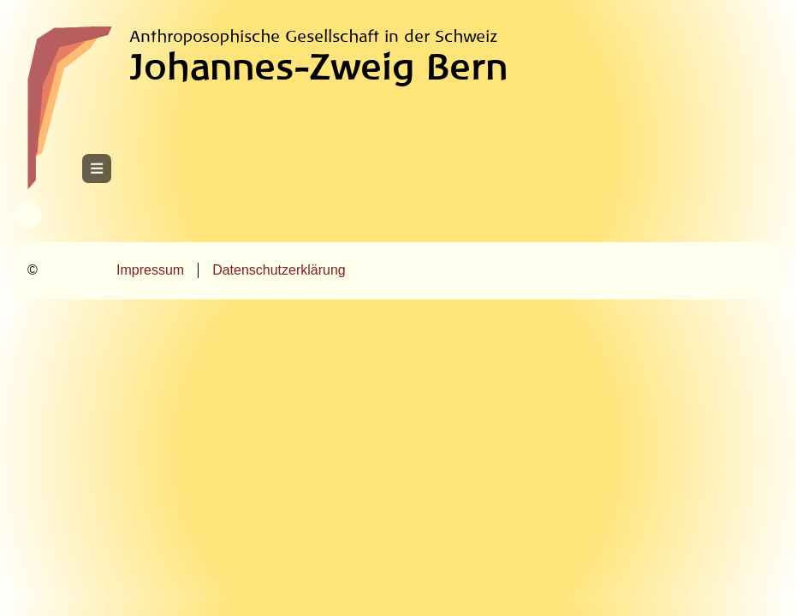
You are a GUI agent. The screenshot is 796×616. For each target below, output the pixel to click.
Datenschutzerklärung (279, 270)
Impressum (150, 270)
